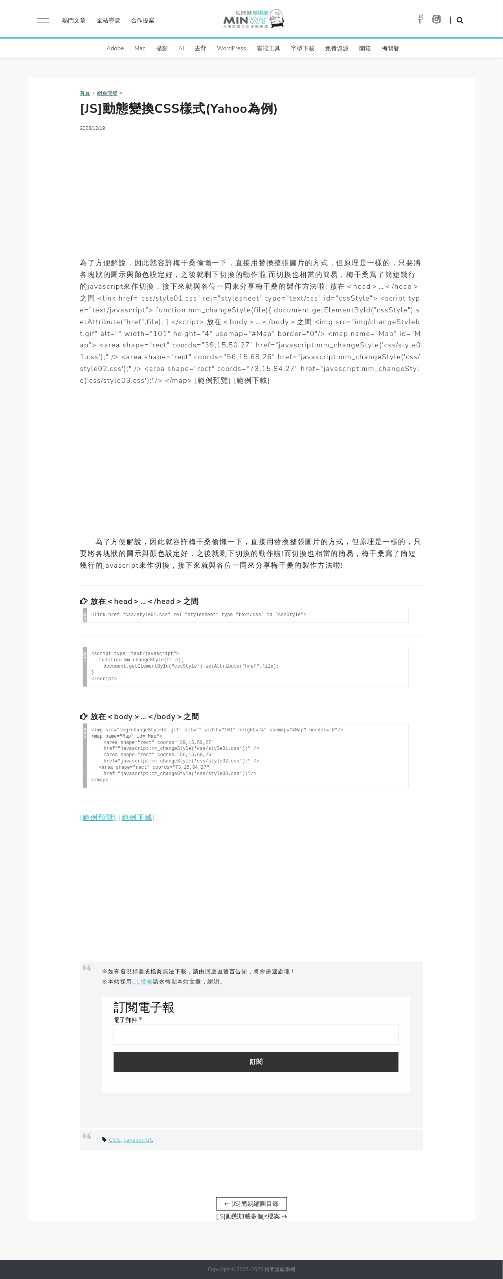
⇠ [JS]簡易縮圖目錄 (251, 1204)
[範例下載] (137, 817)
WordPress (231, 48)
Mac (139, 48)
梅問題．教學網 (253, 20)
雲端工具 (268, 48)
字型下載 (302, 48)
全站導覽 (108, 20)
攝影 (162, 48)
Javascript (138, 1140)
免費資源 (337, 48)
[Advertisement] (251, 194)
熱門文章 (74, 20)
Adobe (115, 48)
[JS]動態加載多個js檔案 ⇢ (251, 1216)
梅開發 (390, 48)
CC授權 (142, 982)
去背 (200, 48)
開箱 (365, 48)
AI (181, 48)
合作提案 (142, 20)
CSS (115, 1140)
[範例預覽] (98, 817)
